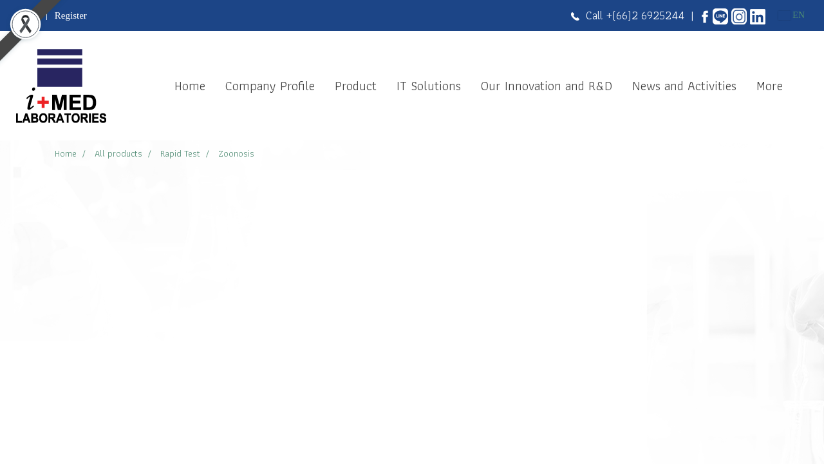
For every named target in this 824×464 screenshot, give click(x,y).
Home (189, 85)
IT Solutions (429, 85)
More (769, 85)
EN (791, 15)
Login (27, 15)
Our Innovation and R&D (546, 85)
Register (71, 15)
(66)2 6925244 (648, 15)
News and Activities (684, 85)
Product (356, 85)
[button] (804, 86)
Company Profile (270, 85)
